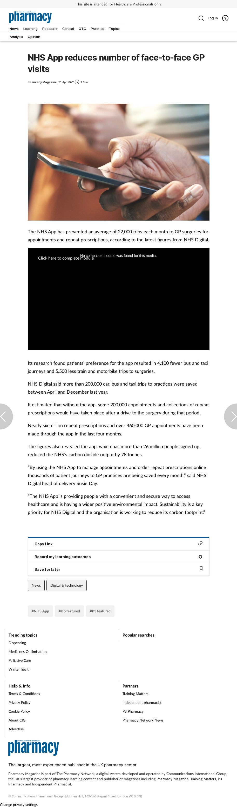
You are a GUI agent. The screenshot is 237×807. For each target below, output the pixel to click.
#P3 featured (100, 611)
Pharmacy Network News (143, 720)
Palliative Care (20, 660)
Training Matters (135, 693)
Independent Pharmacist (51, 784)
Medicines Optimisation (28, 651)
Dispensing (17, 642)
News (36, 585)
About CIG (17, 720)
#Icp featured (69, 611)
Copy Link (119, 543)
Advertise (16, 729)
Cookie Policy (19, 711)
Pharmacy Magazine (172, 779)
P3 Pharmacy (133, 711)
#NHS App (40, 611)
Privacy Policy (19, 702)
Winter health (20, 669)
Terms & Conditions (24, 693)
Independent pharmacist (142, 702)
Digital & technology (66, 585)
